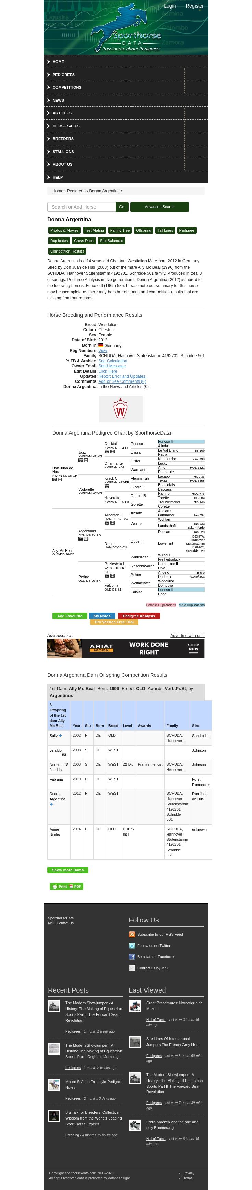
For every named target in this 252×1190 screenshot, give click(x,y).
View (102, 350)
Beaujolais (166, 485)
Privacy (188, 1173)
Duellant (164, 532)
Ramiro (163, 493)
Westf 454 (197, 577)
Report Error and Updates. (122, 376)
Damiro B (138, 496)
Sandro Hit (200, 736)
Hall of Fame (156, 1020)
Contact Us (65, 923)
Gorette (137, 504)
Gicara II (137, 487)
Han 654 (199, 515)
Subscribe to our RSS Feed (160, 934)
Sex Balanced (111, 240)
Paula (162, 454)
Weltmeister (140, 583)
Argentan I (117, 517)
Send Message (112, 366)
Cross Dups (83, 240)
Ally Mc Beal (63, 552)
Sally (54, 736)
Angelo (163, 572)
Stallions (63, 152)
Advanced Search (160, 207)
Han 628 (199, 532)
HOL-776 (198, 493)
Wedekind (166, 581)
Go (121, 207)
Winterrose (140, 557)
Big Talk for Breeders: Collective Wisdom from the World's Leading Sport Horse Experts (93, 1118)
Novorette (117, 500)
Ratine (89, 579)
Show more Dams (68, 870)
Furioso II (165, 441)
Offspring (143, 230)
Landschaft (167, 525)
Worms (136, 523)
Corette (164, 506)
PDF (66, 886)
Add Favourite (70, 616)
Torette (163, 498)
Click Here (107, 371)
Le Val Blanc (168, 450)
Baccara (164, 489)
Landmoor (166, 515)
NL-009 (199, 498)
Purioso (137, 444)
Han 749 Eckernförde (196, 526)
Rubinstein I (115, 567)
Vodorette (90, 491)
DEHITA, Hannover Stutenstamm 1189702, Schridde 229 (195, 544)
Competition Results (67, 251)
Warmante (139, 470)
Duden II (137, 541)
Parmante (166, 472)
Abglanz (164, 511)
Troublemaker (169, 502)
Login (170, 6)
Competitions (67, 87)
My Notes (102, 616)
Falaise (136, 592)
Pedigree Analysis (139, 616)
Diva (161, 568)
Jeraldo (56, 750)
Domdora (165, 585)
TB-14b (199, 502)
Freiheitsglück (169, 559)
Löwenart (165, 543)
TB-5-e (200, 572)
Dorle (116, 545)
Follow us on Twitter (154, 946)
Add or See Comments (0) (122, 381)
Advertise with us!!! (187, 635)
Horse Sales (66, 126)
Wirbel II (164, 555)
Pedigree (186, 230)
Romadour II (168, 563)
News (58, 100)
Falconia (113, 587)
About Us (62, 164)
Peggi (162, 594)
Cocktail (117, 446)
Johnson (199, 750)
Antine (136, 574)
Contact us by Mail (152, 968)
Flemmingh (140, 478)
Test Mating (94, 230)
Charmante (114, 465)
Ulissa (136, 452)
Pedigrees (64, 75)
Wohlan (164, 519)
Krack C (117, 480)
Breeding (72, 1135)
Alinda (163, 446)
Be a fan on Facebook (155, 957)
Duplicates (59, 240)
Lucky (162, 463)
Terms (187, 1178)
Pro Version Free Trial (114, 622)
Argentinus (89, 533)
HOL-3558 (197, 480)
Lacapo (164, 476)
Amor (162, 467)
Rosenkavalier (142, 566)
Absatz (136, 513)
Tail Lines (165, 230)
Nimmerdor (167, 459)
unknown (199, 829)
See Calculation (112, 361)
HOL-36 (199, 476)
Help (58, 177)
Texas (162, 480)
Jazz (90, 454)
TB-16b (199, 450)
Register (195, 6)
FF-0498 (199, 459)
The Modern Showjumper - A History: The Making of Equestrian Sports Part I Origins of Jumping (93, 1051)
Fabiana (56, 779)
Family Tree (120, 230)
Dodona (164, 576)
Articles (62, 113)
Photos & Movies (64, 230)
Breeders (63, 139)
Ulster (135, 461)
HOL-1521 (197, 467)
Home (58, 62)
